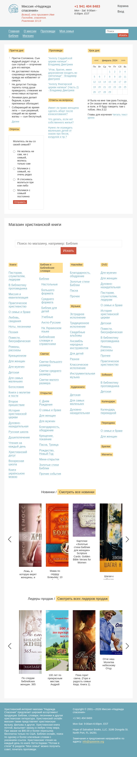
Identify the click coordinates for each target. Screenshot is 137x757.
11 (125, 76)
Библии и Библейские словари (47, 267)
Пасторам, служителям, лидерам (17, 276)
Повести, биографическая (20, 339)
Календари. (108, 401)
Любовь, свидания (15, 319)
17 (120, 81)
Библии (44, 278)
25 (125, 87)
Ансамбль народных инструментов (79, 344)
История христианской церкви (18, 414)
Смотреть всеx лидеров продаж (82, 599)
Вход (121, 11)
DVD (104, 264)
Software (107, 374)
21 (104, 87)
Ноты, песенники (20, 326)
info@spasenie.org (93, 741)
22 (109, 87)
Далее (15, 121)
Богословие (16, 386)
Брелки (106, 446)
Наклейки (76, 264)
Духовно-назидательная (18, 424)
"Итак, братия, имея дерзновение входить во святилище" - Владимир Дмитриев (62, 74)
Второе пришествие (17, 403)
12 (94, 81)
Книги (13, 264)
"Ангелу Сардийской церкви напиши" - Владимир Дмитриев (60, 61)
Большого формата (47, 291)
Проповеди (48, 31)
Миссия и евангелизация (18, 296)
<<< (96, 60)
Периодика (108, 422)
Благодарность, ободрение (49, 428)
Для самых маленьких (16, 379)
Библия (13, 35)
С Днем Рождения (45, 403)
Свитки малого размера (49, 381)
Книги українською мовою (17, 473)
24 (120, 87)
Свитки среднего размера (50, 372)
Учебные (47, 316)
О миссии (30, 31)
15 (109, 81)
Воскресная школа (16, 462)
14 (104, 81)
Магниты (107, 454)
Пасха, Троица (49, 444)
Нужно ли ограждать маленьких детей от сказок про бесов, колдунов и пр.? (60, 132)
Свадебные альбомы (77, 334)
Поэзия (13, 332)
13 (99, 81)
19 (94, 87)
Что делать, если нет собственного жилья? (61, 121)
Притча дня (16, 50)
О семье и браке (20, 311)
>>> (123, 60)
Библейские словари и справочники (47, 340)
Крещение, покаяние (46, 437)
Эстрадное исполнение (78, 316)
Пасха (74, 290)
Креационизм (17, 355)
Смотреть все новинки (76, 492)
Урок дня (94, 50)
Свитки (44, 353)
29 (109, 92)
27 (99, 92)
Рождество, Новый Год (46, 452)
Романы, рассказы (15, 348)
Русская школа (18, 431)
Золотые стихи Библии (49, 466)
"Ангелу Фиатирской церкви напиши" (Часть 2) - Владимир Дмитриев (63, 87)
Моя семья (67, 31)
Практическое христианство (18, 305)
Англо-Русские (51, 322)
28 (104, 92)
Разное (74, 359)
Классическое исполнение (79, 366)
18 (125, 81)
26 (94, 92)
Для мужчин (16, 366)
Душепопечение (19, 437)
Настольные (49, 284)
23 (114, 87)
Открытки (46, 393)
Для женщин (17, 361)
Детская (14, 372)
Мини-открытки (49, 459)
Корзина (123, 5)
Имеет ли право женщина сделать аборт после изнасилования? (63, 110)
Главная (14, 31)
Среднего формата (47, 300)
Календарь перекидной (108, 411)
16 (114, 81)
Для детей (76, 353)
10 (120, 76)
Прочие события (50, 473)
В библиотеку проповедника (18, 286)
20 (99, 87)
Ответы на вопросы (61, 100)
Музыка (75, 306)
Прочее (75, 296)
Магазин (28, 35)
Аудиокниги (78, 387)
